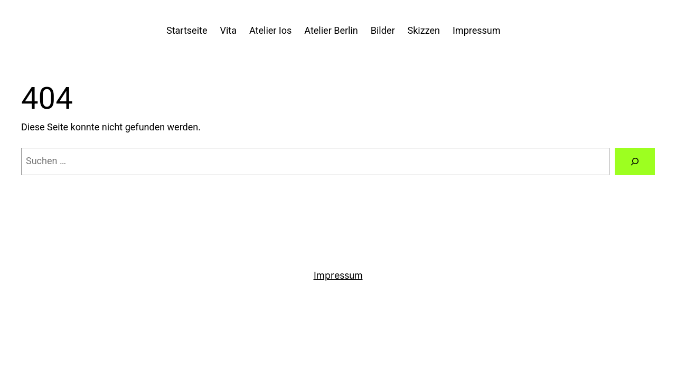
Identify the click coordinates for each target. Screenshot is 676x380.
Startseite (186, 30)
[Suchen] (635, 161)
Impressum (338, 275)
